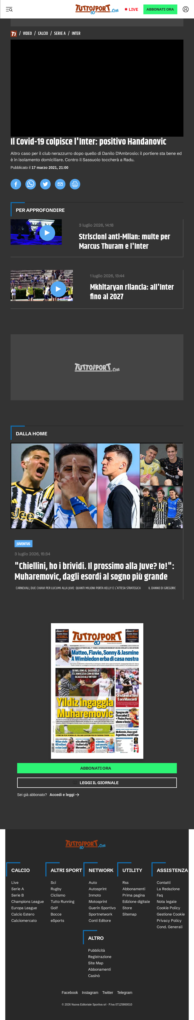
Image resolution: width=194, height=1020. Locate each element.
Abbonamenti (133, 888)
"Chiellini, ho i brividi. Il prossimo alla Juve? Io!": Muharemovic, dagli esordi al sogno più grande (94, 572)
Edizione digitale (136, 901)
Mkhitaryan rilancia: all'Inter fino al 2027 (132, 292)
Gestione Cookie (171, 914)
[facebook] (16, 184)
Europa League (24, 907)
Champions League (27, 901)
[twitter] (45, 184)
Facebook (70, 992)
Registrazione (99, 956)
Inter (76, 34)
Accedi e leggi (65, 795)
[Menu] (9, 9)
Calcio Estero (22, 914)
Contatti (164, 882)
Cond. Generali (169, 926)
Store (127, 907)
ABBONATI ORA (160, 9)
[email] (60, 184)
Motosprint (98, 901)
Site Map (95, 963)
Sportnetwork (100, 914)
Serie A (60, 34)
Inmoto (95, 895)
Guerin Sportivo (102, 907)
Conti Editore (100, 920)
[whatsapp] (30, 184)
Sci (53, 882)
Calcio (43, 34)
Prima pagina (133, 895)
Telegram (125, 992)
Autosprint (98, 888)
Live (133, 9)
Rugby (56, 888)
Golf (54, 907)
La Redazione (168, 888)
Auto (93, 882)
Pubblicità (96, 950)
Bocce (56, 914)
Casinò (94, 975)
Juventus (23, 544)
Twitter (107, 992)
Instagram (90, 992)
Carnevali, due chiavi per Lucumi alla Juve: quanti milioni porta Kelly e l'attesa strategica (78, 588)
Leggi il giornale (99, 783)
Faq (160, 895)
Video (27, 34)
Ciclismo (58, 895)
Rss (125, 882)
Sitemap (129, 914)
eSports (57, 920)
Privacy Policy (169, 920)
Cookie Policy (168, 907)
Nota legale (167, 901)
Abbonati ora (95, 768)
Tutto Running (62, 901)
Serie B (17, 895)
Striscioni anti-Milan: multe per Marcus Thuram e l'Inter (124, 241)
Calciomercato (24, 920)
